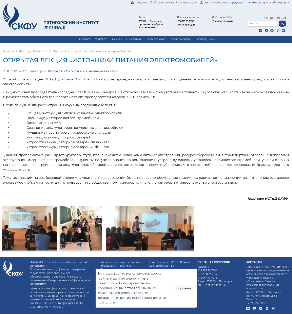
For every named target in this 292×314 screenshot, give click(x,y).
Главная (8, 51)
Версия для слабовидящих (269, 2)
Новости (41, 51)
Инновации (134, 39)
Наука (116, 39)
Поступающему (181, 39)
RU (266, 17)
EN (272, 17)
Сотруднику (205, 39)
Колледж (55, 71)
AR (278, 17)
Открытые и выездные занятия (90, 71)
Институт (83, 39)
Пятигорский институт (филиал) (71, 25)
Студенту (101, 39)
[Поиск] (262, 24)
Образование (156, 39)
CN (284, 17)
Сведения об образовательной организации (163, 2)
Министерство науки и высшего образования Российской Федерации (120, 266)
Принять (184, 288)
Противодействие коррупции (222, 2)
